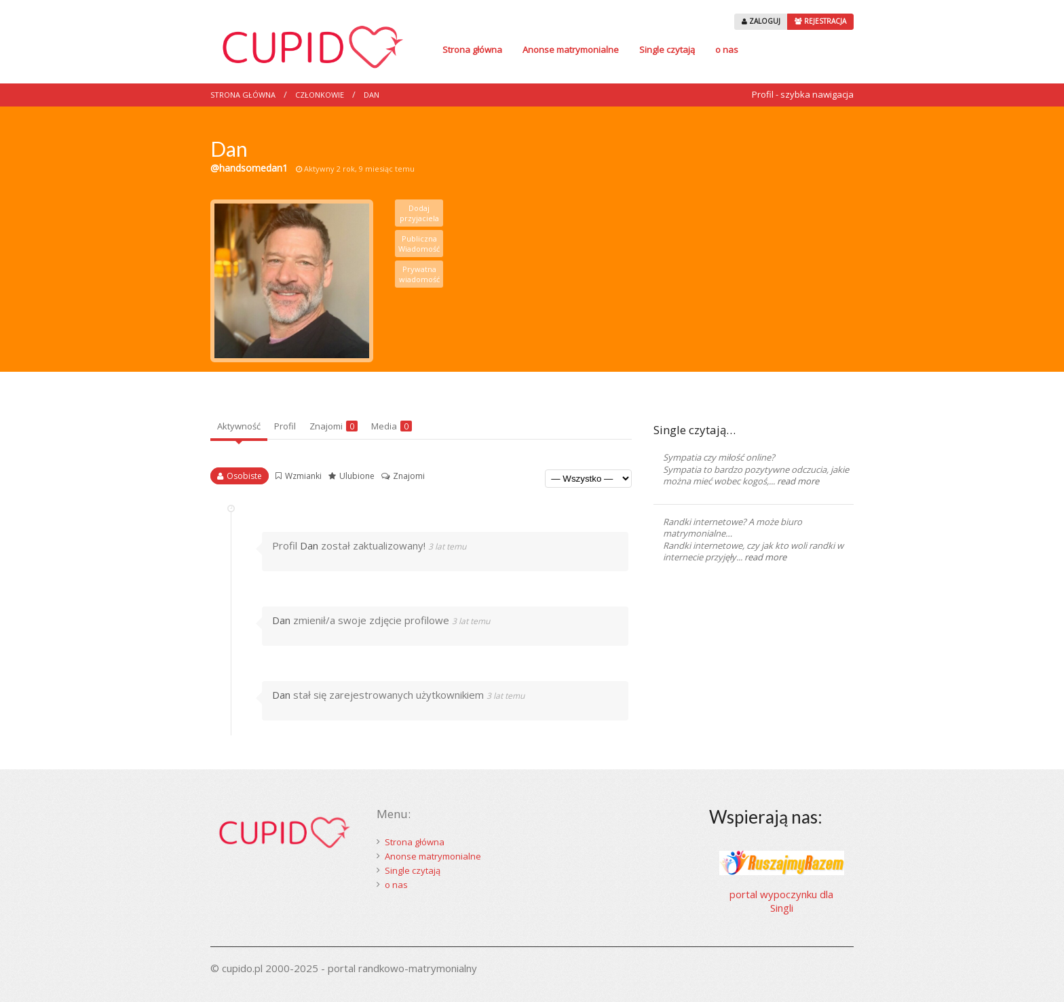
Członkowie (319, 95)
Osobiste (244, 476)
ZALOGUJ (761, 21)
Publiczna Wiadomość (419, 243)
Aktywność (239, 426)
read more (798, 481)
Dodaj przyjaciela (419, 213)
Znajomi (333, 426)
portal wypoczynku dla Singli (781, 900)
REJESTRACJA (820, 21)
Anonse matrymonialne (570, 49)
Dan (371, 95)
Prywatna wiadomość (419, 274)
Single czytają (667, 49)
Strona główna (472, 49)
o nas (726, 49)
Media (391, 426)
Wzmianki (303, 476)
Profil (285, 426)
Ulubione (357, 476)
